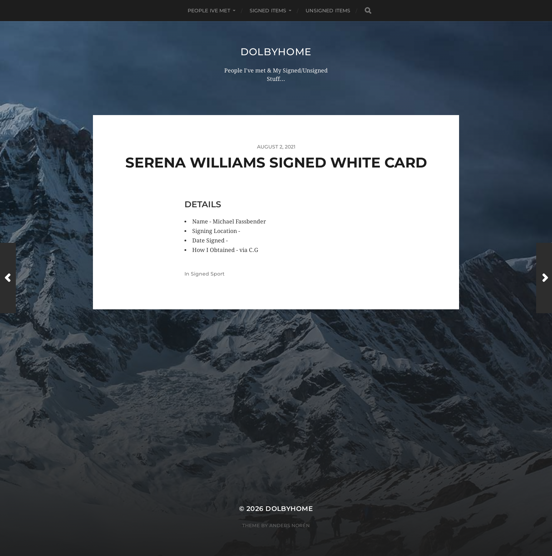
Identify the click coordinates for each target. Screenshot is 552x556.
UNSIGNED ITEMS (328, 10)
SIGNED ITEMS (268, 10)
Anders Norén (289, 525)
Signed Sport (208, 274)
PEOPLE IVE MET (209, 10)
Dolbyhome (276, 52)
